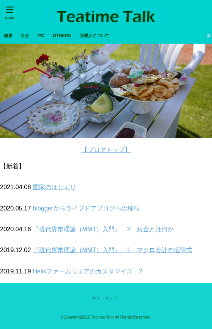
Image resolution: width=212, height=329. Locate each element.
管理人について (94, 35)
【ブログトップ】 (106, 149)
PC (41, 35)
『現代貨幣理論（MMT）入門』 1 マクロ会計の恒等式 (112, 250)
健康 (8, 35)
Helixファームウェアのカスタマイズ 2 (87, 271)
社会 (25, 35)
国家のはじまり (54, 187)
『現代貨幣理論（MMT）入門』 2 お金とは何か (103, 229)
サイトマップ (104, 298)
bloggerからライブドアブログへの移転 (86, 208)
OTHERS (62, 35)
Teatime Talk (102, 317)
